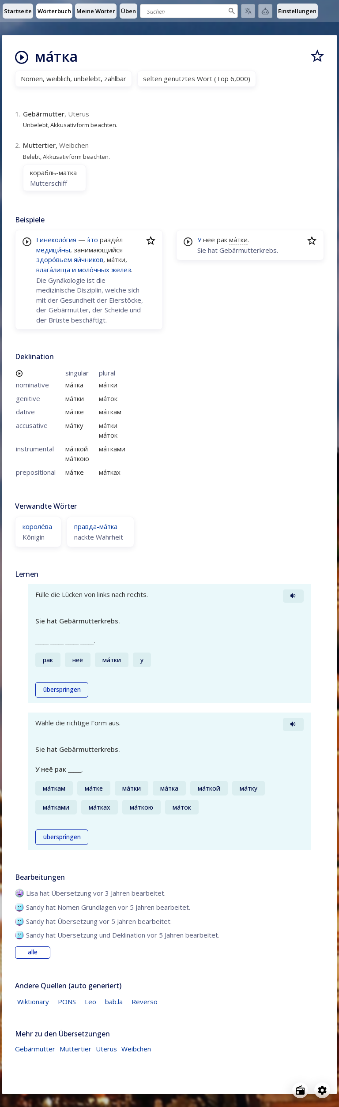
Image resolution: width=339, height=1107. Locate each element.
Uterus (106, 1048)
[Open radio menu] (300, 1090)
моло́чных (93, 269)
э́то (92, 239)
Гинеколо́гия (56, 239)
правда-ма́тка (95, 526)
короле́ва (37, 526)
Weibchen (136, 1048)
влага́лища (53, 269)
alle (33, 952)
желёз (121, 269)
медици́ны (53, 249)
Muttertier (75, 1048)
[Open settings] (322, 1090)
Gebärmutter (35, 1048)
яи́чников (88, 259)
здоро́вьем (54, 259)
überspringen (62, 690)
